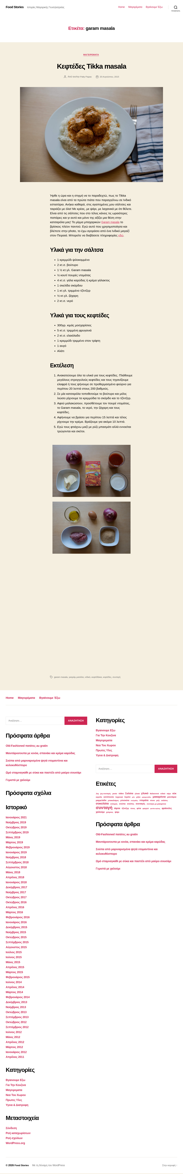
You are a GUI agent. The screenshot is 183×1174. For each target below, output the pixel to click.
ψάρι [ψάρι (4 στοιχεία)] (117, 812)
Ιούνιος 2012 (14, 1033)
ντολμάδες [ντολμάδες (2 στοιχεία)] (134, 800)
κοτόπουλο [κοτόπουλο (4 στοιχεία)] (109, 797)
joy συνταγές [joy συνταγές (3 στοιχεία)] (105, 794)
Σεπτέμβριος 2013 (18, 1018)
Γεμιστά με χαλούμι (19, 784)
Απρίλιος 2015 (16, 969)
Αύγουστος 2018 (17, 871)
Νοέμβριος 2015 (17, 935)
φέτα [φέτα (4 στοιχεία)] (139, 808)
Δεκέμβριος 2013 (17, 1004)
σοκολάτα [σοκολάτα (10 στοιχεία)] (102, 803)
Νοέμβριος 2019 (17, 826)
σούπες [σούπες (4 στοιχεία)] (130, 804)
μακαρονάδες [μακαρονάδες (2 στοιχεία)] (146, 797)
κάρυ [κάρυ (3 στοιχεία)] (169, 794)
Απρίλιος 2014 (16, 989)
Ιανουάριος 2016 (17, 925)
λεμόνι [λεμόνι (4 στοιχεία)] (127, 797)
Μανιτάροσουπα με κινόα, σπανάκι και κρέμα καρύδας (43, 753)
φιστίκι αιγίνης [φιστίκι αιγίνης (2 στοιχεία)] (155, 808)
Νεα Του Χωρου (16, 1096)
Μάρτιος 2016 (15, 915)
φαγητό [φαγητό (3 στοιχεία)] (146, 809)
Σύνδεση (12, 1128)
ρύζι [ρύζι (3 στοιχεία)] (158, 801)
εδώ (121, 236)
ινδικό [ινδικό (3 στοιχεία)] (162, 794)
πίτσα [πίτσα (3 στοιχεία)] (152, 801)
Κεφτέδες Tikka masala (91, 66)
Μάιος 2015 (13, 964)
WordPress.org (16, 1143)
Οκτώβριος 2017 (17, 900)
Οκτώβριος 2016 (17, 905)
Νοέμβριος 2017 (17, 895)
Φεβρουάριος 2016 (19, 920)
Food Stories (15, 7)
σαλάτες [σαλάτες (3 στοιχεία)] (164, 801)
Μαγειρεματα (91, 55)
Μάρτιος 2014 (15, 994)
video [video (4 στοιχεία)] (121, 794)
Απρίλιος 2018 (16, 881)
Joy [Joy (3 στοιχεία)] (97, 794)
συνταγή (119, 677)
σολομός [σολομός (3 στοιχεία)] (114, 804)
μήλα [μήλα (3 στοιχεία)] (138, 797)
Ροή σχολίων (15, 1138)
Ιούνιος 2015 (14, 959)
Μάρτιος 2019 (15, 846)
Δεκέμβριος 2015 (17, 930)
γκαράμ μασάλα (77, 677)
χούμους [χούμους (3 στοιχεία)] (109, 812)
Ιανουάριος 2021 (17, 821)
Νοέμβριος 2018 (17, 861)
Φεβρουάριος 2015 (19, 979)
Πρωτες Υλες (15, 1101)
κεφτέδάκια (98, 677)
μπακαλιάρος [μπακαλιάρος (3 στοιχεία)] (113, 801)
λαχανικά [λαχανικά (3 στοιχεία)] (119, 797)
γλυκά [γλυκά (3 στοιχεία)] (137, 794)
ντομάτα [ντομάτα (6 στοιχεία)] (143, 800)
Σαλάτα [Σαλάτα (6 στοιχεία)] (129, 793)
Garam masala (111, 222)
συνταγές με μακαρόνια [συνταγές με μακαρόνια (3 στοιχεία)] (156, 804)
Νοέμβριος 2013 (17, 1009)
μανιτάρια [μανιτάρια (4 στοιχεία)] (171, 797)
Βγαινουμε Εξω (16, 1081)
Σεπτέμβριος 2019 (18, 836)
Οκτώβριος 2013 (17, 1013)
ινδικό (89, 677)
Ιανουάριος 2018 (17, 886)
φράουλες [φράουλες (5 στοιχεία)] (167, 808)
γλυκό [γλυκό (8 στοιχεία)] (144, 793)
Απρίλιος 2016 (16, 910)
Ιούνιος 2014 (14, 984)
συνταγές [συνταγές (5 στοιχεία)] (140, 804)
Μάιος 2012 (13, 1038)
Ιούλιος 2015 (14, 954)
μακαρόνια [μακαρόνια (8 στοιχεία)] (159, 796)
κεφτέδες (109, 677)
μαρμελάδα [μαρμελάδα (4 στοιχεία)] (101, 800)
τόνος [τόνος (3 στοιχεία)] (132, 809)
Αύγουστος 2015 (17, 949)
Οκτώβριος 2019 (17, 831)
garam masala (61, 677)
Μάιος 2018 (13, 876)
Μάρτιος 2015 (15, 974)
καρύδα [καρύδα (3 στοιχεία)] (99, 797)
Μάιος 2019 (13, 841)
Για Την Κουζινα (17, 1086)
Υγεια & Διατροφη (18, 1105)
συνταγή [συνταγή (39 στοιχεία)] (104, 807)
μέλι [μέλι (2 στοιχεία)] (133, 797)
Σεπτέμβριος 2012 (18, 1028)
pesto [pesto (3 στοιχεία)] (114, 794)
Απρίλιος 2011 (16, 1058)
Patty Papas (85, 77)
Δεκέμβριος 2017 (17, 890)
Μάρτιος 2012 (15, 1048)
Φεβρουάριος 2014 (19, 999)
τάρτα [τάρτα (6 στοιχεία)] (117, 808)
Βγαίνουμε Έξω (154, 7)
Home (121, 7)
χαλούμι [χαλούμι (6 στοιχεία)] (100, 812)
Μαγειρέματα (135, 7)
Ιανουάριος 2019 (17, 856)
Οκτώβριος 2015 (17, 940)
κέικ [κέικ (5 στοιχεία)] (174, 793)
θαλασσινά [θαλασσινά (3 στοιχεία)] (154, 794)
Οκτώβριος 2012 (17, 1023)
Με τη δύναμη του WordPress (49, 1165)
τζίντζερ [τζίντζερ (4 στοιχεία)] (125, 808)
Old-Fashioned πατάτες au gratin (28, 746)
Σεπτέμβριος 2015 (18, 945)
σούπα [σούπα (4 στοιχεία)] (122, 804)
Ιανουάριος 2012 (17, 1053)
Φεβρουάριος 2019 (19, 851)
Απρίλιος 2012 (16, 1043)
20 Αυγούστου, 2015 (110, 77)
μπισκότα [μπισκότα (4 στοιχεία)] (124, 800)
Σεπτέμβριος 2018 (18, 866)
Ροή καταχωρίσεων (19, 1133)
